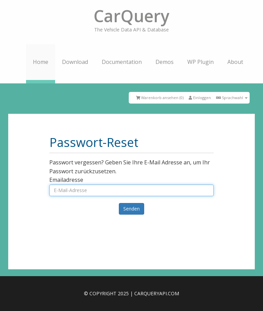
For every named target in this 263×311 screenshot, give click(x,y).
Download (75, 62)
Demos (164, 62)
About (235, 62)
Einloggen (200, 97)
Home (40, 62)
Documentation (122, 62)
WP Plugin (200, 62)
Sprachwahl (232, 97)
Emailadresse (66, 180)
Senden (131, 208)
